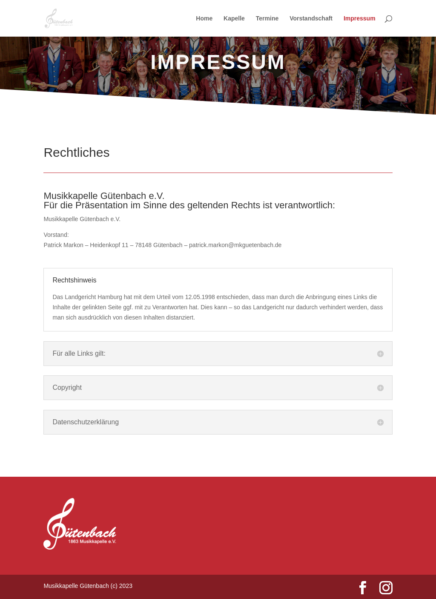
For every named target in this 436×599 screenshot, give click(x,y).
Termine (267, 18)
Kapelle (234, 18)
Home (204, 18)
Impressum (360, 18)
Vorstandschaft (311, 18)
